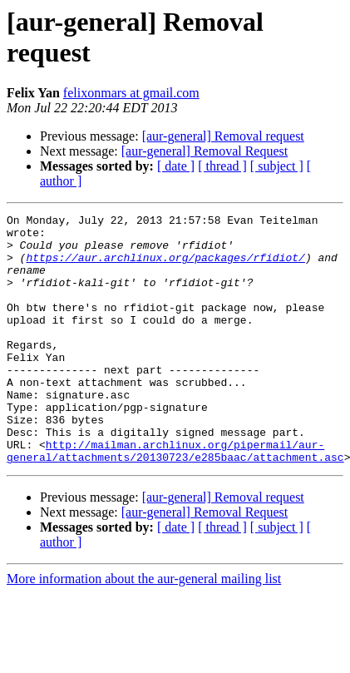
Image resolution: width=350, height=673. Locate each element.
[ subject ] (276, 166)
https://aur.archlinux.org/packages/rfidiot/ (165, 267)
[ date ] (176, 166)
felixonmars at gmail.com (131, 93)
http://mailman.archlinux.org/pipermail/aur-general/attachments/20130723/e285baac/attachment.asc (175, 499)
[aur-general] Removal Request (204, 151)
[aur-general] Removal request (223, 136)
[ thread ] (222, 166)
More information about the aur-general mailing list (144, 628)
